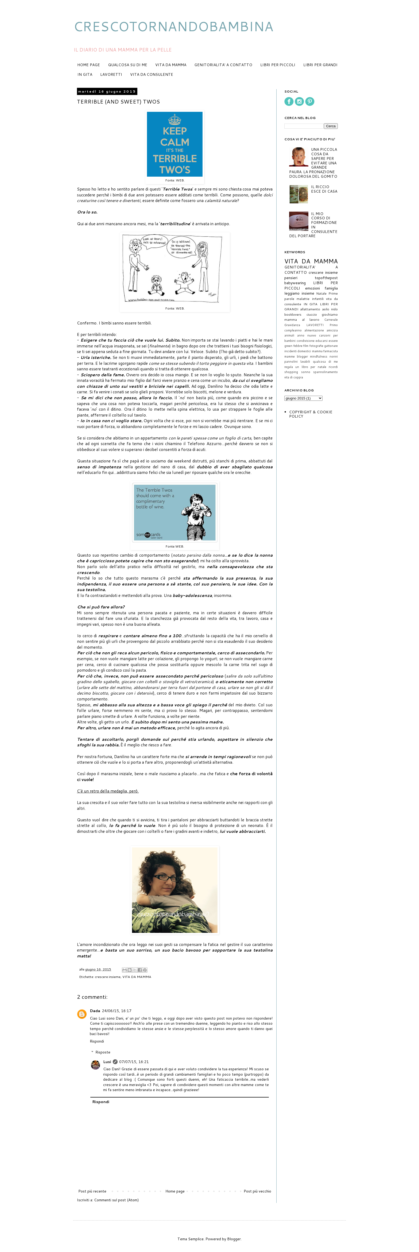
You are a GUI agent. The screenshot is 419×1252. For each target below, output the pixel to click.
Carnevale (331, 320)
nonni (333, 356)
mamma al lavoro (301, 319)
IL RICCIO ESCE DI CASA (324, 189)
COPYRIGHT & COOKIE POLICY (310, 414)
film (305, 346)
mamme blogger (296, 356)
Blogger (234, 1239)
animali (289, 335)
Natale (321, 293)
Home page (175, 1191)
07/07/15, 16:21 (134, 1061)
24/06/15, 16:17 (116, 1010)
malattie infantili (310, 298)
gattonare (331, 346)
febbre (297, 346)
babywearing (295, 283)
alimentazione (314, 330)
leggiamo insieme (299, 293)
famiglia (331, 288)
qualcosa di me (325, 361)
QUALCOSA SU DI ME (127, 65)
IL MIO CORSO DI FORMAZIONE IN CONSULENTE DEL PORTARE (313, 225)
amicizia (332, 330)
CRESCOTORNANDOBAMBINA (173, 26)
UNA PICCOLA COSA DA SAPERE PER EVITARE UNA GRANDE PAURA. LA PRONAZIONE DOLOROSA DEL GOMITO (313, 163)
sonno (305, 372)
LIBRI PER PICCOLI (277, 65)
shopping (291, 372)
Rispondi (97, 1041)
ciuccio (312, 314)
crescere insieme (108, 976)
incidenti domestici (297, 351)
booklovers (292, 314)
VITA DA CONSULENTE (151, 74)
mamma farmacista (325, 351)
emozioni (312, 288)
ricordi (333, 367)
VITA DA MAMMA (170, 65)
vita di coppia (293, 377)
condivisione (306, 341)
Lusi (107, 1061)
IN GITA (84, 74)
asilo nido (330, 309)
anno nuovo (306, 335)
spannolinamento (325, 372)
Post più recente (92, 1191)
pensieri (290, 277)
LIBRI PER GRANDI (320, 65)
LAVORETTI (111, 74)
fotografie (316, 346)
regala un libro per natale (305, 367)
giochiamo (330, 314)
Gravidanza (292, 325)
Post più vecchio (257, 1191)
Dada (95, 1010)
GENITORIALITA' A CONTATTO (223, 65)
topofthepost (326, 277)
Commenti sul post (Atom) (116, 1200)
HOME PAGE (88, 65)
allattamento (310, 309)
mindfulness (318, 356)
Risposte (102, 1052)
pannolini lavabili (297, 361)
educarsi (322, 341)
